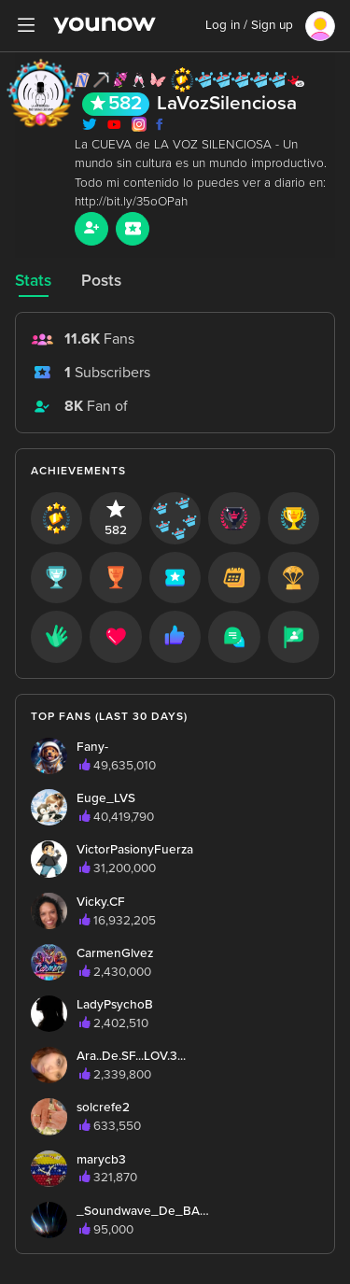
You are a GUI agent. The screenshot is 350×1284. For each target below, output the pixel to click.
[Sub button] (132, 229)
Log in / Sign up (249, 25)
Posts (101, 280)
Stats (33, 280)
